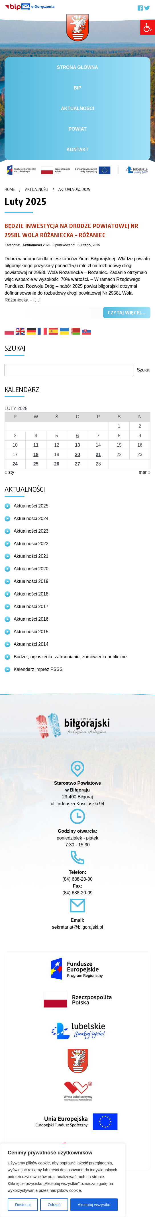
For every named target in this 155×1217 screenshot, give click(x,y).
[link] (147, 27)
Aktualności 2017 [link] (31, 606)
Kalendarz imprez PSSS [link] (38, 669)
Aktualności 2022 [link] (31, 543)
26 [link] (56, 463)
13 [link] (77, 445)
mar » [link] (144, 472)
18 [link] (35, 454)
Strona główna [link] (77, 67)
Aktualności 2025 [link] (74, 189)
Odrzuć (54, 1204)
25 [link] (35, 463)
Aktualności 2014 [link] (31, 644)
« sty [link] (9, 472)
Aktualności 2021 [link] (31, 556)
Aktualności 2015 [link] (31, 631)
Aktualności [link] (77, 108)
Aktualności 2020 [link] (31, 568)
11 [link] (35, 445)
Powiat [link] (78, 129)
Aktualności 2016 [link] (31, 619)
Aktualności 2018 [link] (31, 593)
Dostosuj (22, 1204)
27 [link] (77, 463)
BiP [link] (77, 87)
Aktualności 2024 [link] (31, 518)
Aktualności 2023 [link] (31, 531)
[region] (62, 1180)
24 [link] (15, 463)
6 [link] (77, 435)
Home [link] (10, 189)
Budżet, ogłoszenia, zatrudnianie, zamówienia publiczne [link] (70, 656)
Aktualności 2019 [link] (31, 581)
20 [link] (77, 454)
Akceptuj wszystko (94, 1204)
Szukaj (143, 369)
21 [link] (98, 454)
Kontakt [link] (77, 149)
